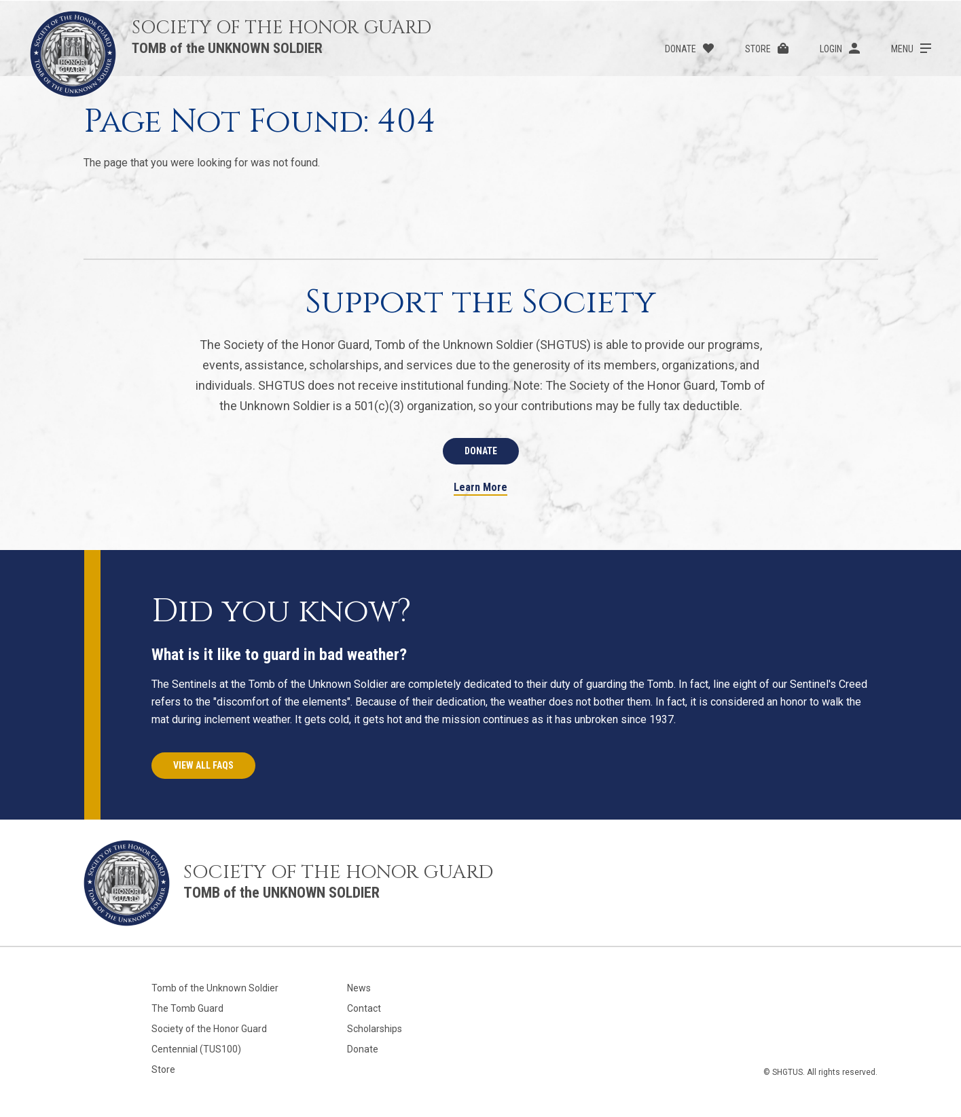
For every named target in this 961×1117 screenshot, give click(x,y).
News (359, 988)
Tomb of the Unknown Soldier (214, 988)
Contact (364, 1008)
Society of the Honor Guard (209, 1028)
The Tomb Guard (187, 1008)
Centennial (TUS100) (196, 1049)
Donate (680, 48)
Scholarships (374, 1028)
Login (831, 48)
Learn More (480, 488)
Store (758, 48)
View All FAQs (203, 765)
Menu (902, 48)
